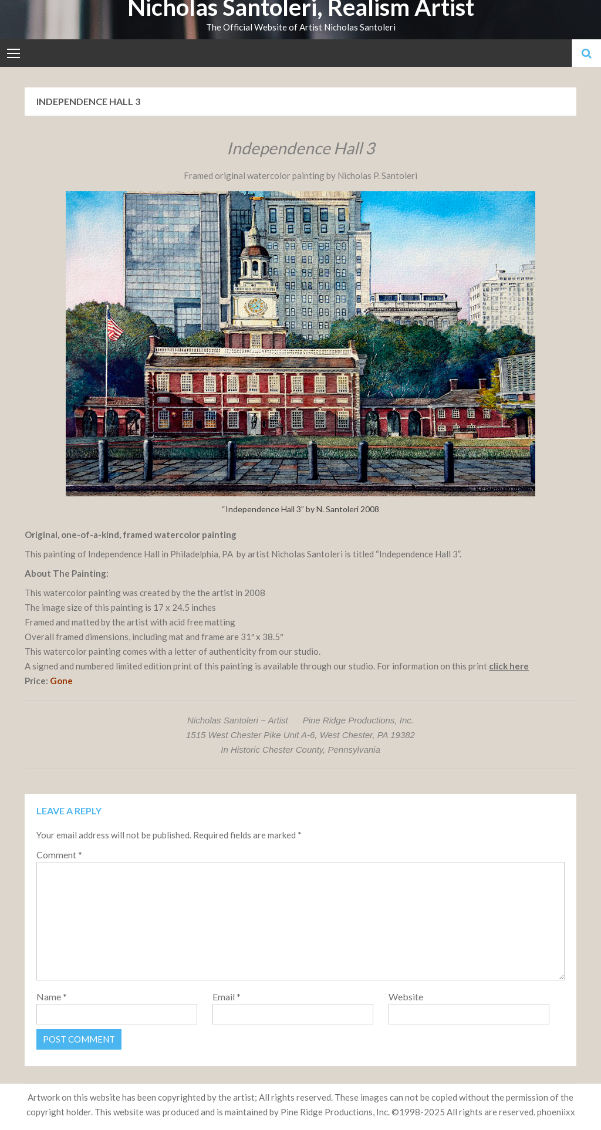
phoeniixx (556, 1112)
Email (226, 996)
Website (406, 996)
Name (51, 996)
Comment (59, 854)
